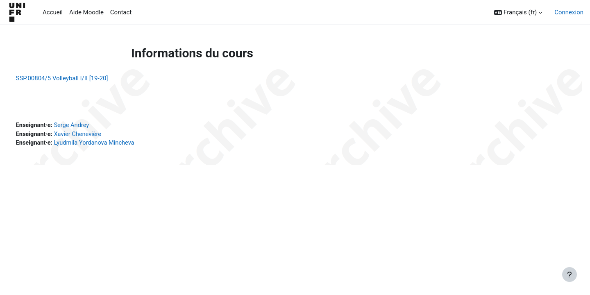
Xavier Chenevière (94, 135)
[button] (518, 12)
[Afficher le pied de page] (569, 274)
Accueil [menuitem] (53, 12)
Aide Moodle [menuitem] (86, 12)
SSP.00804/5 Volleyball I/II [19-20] (77, 78)
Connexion (568, 12)
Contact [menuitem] (121, 12)
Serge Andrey (88, 125)
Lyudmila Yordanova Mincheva (111, 144)
